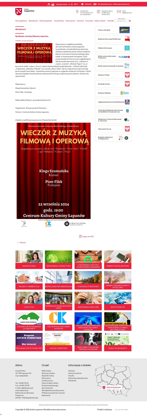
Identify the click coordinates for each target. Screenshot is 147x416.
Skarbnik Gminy (48, 376)
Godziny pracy (47, 381)
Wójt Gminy (46, 371)
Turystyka (89, 21)
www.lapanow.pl (21, 391)
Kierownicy (46, 378)
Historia (71, 371)
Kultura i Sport (100, 21)
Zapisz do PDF (86, 236)
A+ (72, 4)
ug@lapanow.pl (127, 12)
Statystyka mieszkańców (78, 378)
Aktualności (33, 21)
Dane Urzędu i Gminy (50, 383)
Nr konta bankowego (50, 386)
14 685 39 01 (106, 12)
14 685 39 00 (24, 386)
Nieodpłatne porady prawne (53, 391)
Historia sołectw (75, 373)
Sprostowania (47, 388)
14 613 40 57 (106, 14)
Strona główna (21, 21)
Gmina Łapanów (45, 21)
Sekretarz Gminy (48, 373)
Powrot (23, 242)
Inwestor (80, 21)
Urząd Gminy (59, 21)
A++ (76, 4)
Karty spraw (70, 21)
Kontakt (110, 21)
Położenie (72, 381)
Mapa (113, 380)
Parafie (71, 376)
